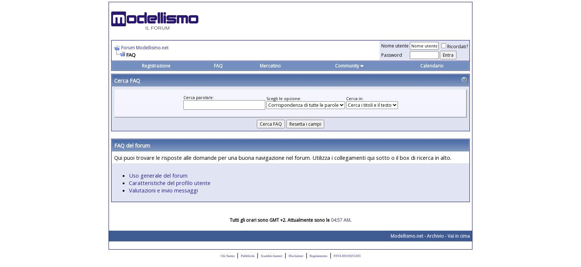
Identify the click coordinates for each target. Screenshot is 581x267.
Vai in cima (459, 236)
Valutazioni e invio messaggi (163, 190)
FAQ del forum (132, 145)
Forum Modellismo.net (145, 47)
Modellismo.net (407, 236)
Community (349, 66)
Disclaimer (296, 256)
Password (391, 55)
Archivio (435, 236)
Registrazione (156, 66)
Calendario (432, 66)
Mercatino (270, 66)
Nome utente (395, 46)
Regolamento (319, 256)
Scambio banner (271, 256)
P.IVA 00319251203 (347, 256)
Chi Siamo (227, 256)
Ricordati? (454, 46)
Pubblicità (248, 256)
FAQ (218, 66)
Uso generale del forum (158, 175)
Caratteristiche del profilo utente (169, 183)
